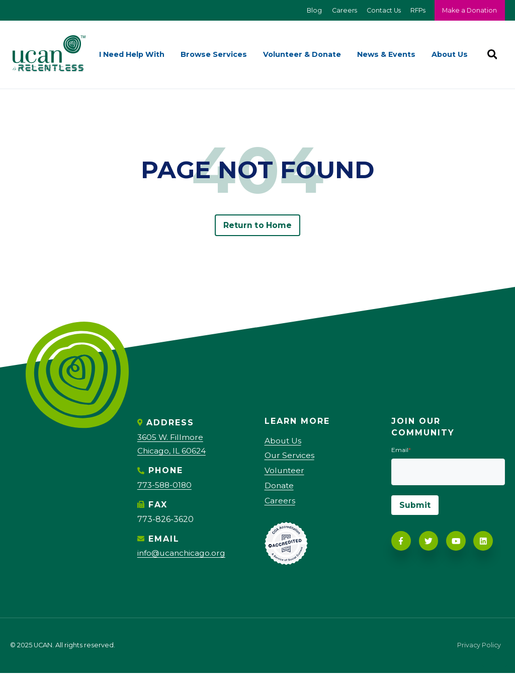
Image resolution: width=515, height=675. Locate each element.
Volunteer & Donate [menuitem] (302, 54)
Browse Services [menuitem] (214, 54)
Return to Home (257, 226)
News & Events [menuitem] (386, 54)
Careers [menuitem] (280, 502)
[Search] (492, 55)
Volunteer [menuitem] (285, 472)
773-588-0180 (165, 485)
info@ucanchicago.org (182, 553)
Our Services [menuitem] (290, 457)
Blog (309, 10)
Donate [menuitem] (280, 487)
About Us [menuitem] (450, 54)
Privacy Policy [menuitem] (478, 648)
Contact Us (380, 10)
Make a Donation (469, 10)
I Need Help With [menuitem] (131, 54)
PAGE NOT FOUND (257, 170)
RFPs (416, 10)
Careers (340, 10)
